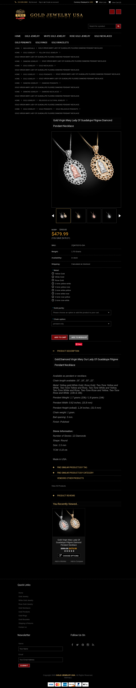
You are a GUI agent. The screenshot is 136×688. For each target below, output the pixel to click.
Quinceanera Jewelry (23, 291)
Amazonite (19, 377)
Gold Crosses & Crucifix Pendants (29, 183)
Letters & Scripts (21, 308)
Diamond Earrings (22, 351)
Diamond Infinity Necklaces (26, 334)
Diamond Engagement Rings (26, 365)
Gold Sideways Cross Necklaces (28, 159)
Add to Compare (40, 459)
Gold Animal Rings (22, 212)
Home (17, 48)
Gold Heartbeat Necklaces (25, 140)
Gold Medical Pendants (24, 171)
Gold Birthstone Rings (24, 219)
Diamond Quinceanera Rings (27, 360)
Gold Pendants (45, 74)
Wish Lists (102, 2)
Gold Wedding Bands (23, 243)
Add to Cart (60, 337)
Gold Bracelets (21, 248)
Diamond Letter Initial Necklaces (28, 332)
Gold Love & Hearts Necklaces (27, 154)
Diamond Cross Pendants (25, 341)
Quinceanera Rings (23, 214)
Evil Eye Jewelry (21, 303)
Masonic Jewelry (22, 281)
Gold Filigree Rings (23, 207)
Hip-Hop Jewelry (21, 300)
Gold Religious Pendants (67, 109)
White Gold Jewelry (23, 315)
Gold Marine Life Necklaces (26, 135)
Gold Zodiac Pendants (24, 174)
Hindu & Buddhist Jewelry (25, 284)
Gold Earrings (20, 245)
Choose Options (31, 453)
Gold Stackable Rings (24, 209)
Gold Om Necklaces (23, 147)
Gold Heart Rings (22, 226)
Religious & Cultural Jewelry (52, 100)
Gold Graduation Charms (25, 169)
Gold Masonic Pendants (24, 195)
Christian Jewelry (22, 279)
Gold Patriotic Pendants (24, 176)
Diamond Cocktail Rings (25, 363)
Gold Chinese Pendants (24, 166)
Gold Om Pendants (23, 193)
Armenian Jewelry (22, 269)
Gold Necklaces (46, 65)
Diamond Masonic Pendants (26, 346)
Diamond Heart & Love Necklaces (29, 329)
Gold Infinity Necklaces (24, 145)
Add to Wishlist (23, 459)
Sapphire (18, 391)
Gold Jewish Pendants (24, 188)
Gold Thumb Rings (22, 241)
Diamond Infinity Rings (24, 367)
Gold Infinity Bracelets (24, 257)
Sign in (41, 2)
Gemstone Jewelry (22, 375)
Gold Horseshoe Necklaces (26, 142)
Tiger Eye (19, 394)
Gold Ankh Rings (22, 217)
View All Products (59, 486)
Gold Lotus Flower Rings (25, 231)
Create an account (52, 2)
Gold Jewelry (29, 52)
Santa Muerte (20, 274)
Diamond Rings (21, 356)
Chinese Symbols (22, 293)
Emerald (18, 382)
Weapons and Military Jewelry (27, 296)
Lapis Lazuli (20, 384)
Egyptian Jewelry (22, 272)
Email (20, 655)
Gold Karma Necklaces (24, 150)
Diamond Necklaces (50, 92)
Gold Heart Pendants (23, 185)
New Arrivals (29, 48)
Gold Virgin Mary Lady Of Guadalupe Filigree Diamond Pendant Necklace (68, 542)
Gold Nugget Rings (23, 236)
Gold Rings (19, 202)
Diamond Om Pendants (24, 348)
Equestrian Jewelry (23, 298)
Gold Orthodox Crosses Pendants (28, 190)
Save (80, 344)
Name (20, 644)
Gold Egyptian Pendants (25, 197)
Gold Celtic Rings (22, 221)
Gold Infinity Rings (22, 229)
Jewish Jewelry (21, 289)
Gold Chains (20, 260)
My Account (33, 2)
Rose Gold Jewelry (22, 317)
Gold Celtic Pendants (23, 181)
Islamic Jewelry (21, 286)
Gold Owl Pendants (23, 200)
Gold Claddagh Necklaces (25, 133)
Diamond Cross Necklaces (26, 327)
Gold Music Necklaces (24, 152)
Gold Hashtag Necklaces (25, 138)
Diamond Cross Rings (24, 358)
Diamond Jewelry (30, 61)
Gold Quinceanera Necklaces (27, 157)
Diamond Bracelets (23, 353)
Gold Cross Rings (22, 224)
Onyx (17, 387)
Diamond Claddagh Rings (25, 370)
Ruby (17, 389)
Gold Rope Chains (22, 265)
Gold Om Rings (21, 238)
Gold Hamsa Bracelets (24, 255)
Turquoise (19, 396)
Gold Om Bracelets (23, 250)
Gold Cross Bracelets (23, 252)
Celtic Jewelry (20, 276)
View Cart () (116, 2)
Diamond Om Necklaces (25, 336)
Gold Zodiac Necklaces (24, 161)
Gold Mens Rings (22, 233)
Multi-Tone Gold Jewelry (25, 320)
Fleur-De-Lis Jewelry (23, 305)
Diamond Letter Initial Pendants (28, 344)
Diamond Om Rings (23, 372)
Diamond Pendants (50, 83)
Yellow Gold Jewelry (48, 52)
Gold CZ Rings (21, 205)
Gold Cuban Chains (23, 262)
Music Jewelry (21, 310)
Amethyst (19, 379)
